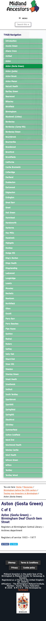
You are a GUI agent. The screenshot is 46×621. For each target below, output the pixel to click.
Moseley (9, 288)
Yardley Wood (12, 475)
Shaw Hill (10, 364)
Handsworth (11, 222)
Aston (8, 61)
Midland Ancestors (23, 6)
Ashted (9, 56)
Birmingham (11, 111)
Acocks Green (11, 46)
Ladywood (10, 273)
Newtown (10, 298)
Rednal (9, 339)
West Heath (11, 455)
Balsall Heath (12, 86)
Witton (8, 465)
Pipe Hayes (11, 328)
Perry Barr (10, 318)
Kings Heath (11, 263)
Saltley (9, 349)
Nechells (9, 293)
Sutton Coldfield (13, 435)
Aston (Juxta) (12, 71)
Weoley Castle (12, 450)
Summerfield (11, 429)
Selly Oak (10, 354)
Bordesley (10, 121)
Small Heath (11, 379)
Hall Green (10, 212)
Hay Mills (10, 233)
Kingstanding (11, 268)
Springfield (10, 409)
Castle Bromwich (13, 167)
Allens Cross (11, 51)
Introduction (11, 41)
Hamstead (10, 217)
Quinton (9, 334)
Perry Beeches (12, 323)
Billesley (9, 101)
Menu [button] (24, 18)
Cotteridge (10, 172)
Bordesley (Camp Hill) (16, 127)
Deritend (9, 177)
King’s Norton (12, 258)
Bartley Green (12, 91)
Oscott (8, 313)
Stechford (10, 419)
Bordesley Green (13, 132)
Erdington (10, 197)
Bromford (10, 152)
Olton (8, 308)
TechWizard (23, 589)
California (10, 162)
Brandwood (11, 147)
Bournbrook (11, 137)
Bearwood (10, 96)
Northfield (10, 303)
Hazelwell (10, 238)
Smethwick (10, 384)
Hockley (9, 248)
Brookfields (11, 157)
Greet (8, 207)
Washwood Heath (13, 445)
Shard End (10, 359)
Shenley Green (12, 374)
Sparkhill (9, 404)
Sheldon (9, 369)
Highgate (10, 243)
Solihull (9, 389)
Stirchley (9, 424)
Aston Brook (11, 76)
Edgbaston (10, 192)
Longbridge (10, 278)
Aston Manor (11, 81)
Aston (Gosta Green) (15, 66)
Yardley (9, 470)
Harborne (10, 228)
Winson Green (12, 460)
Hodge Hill (10, 253)
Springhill (10, 414)
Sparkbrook (11, 399)
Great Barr (10, 202)
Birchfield (10, 106)
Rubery (9, 344)
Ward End (10, 440)
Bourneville (11, 142)
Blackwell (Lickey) (14, 116)
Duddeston (10, 182)
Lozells (9, 283)
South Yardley (12, 394)
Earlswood (10, 187)
